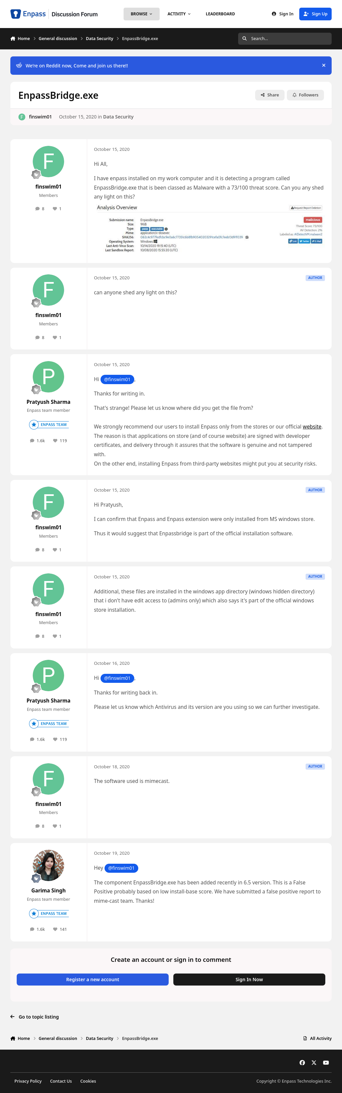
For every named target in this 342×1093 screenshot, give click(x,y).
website (312, 426)
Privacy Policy (27, 1081)
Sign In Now (249, 979)
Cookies (88, 1081)
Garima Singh (48, 890)
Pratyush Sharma (48, 401)
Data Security (118, 116)
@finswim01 (117, 379)
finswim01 (40, 116)
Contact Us (61, 1081)
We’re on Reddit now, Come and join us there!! (72, 65)
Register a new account (92, 979)
